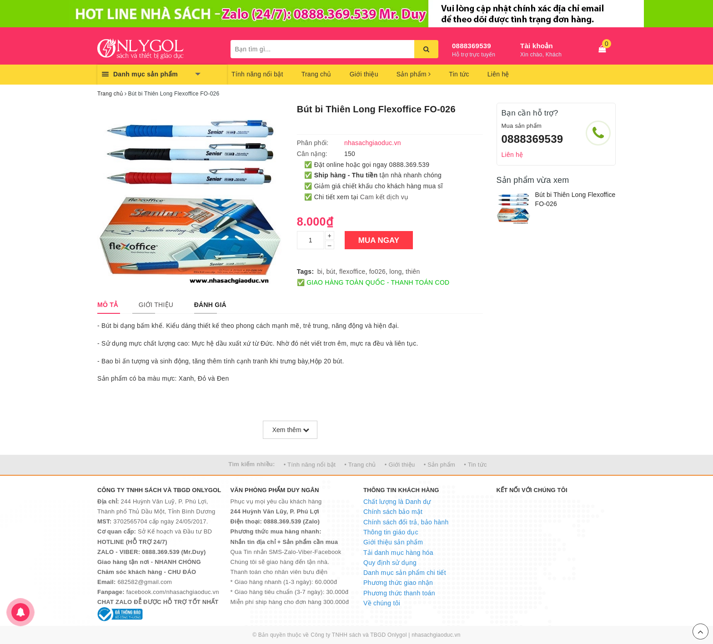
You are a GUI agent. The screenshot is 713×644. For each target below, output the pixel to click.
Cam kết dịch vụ (384, 197)
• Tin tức (475, 464)
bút (330, 271)
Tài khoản (536, 46)
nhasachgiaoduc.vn (436, 635)
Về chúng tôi (381, 603)
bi (319, 271)
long (395, 271)
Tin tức (459, 74)
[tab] (107, 305)
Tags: (305, 271)
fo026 (377, 271)
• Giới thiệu (400, 464)
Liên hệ (498, 74)
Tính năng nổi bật (257, 74)
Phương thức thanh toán (399, 593)
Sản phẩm (414, 74)
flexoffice (352, 271)
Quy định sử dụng (390, 562)
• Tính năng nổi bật (310, 464)
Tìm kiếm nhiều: (251, 464)
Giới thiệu (364, 74)
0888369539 (471, 46)
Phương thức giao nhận (398, 582)
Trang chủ (316, 74)
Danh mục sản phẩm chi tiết (404, 572)
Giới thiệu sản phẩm (393, 542)
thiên (413, 271)
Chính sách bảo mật (392, 511)
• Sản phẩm (439, 464)
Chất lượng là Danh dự (397, 501)
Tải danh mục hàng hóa (398, 552)
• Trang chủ (360, 464)
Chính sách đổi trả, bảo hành (405, 522)
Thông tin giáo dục (390, 532)
